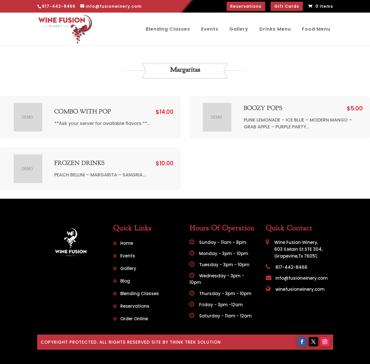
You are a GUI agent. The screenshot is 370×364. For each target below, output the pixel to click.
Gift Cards (286, 6)
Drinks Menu (275, 29)
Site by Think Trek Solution (186, 342)
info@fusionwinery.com (297, 278)
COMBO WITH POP (82, 112)
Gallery (238, 29)
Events (209, 29)
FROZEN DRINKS (79, 163)
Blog (125, 281)
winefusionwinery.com (295, 289)
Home (126, 243)
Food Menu (316, 29)
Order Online (134, 319)
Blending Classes (168, 29)
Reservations (245, 6)
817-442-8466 (286, 267)
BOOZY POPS (263, 108)
